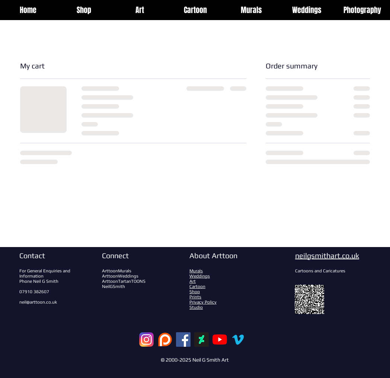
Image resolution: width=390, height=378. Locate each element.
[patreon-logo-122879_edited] (165, 339)
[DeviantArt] (201, 339)
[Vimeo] (238, 339)
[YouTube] (219, 339)
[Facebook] (183, 339)
